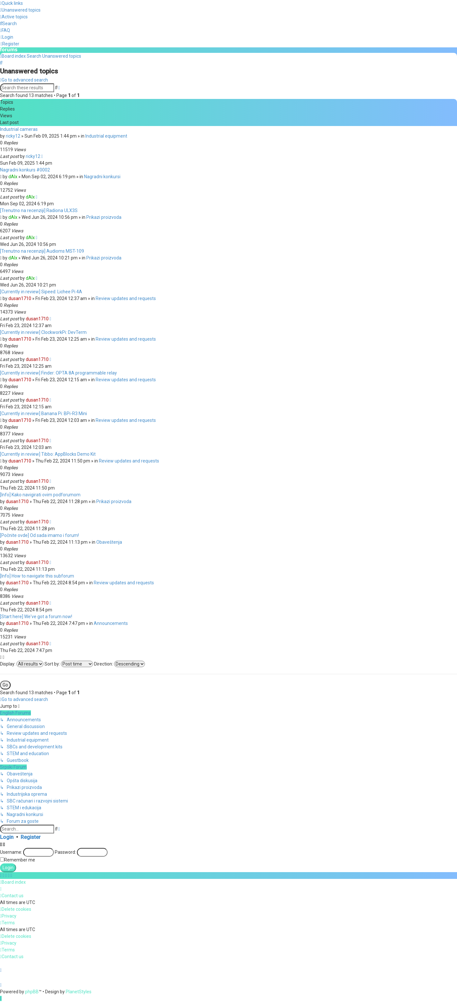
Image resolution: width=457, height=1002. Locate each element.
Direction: (119, 663)
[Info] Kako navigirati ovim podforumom (40, 494)
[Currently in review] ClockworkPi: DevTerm (43, 332)
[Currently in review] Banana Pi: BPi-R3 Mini (43, 413)
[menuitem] (20, 10)
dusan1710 (19, 298)
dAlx (12, 176)
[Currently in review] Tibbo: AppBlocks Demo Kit (48, 453)
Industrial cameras (19, 128)
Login (7, 837)
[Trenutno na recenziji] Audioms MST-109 (42, 250)
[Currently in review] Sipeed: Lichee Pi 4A (41, 291)
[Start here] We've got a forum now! (36, 616)
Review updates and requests (126, 298)
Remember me (19, 859)
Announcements (111, 623)
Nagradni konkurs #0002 (25, 169)
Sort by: (68, 663)
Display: (21, 663)
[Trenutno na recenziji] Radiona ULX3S (39, 210)
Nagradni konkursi (102, 176)
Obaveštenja (109, 541)
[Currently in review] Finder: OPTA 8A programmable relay (58, 372)
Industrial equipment (106, 135)
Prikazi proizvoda (103, 216)
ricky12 (13, 135)
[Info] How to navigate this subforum (37, 575)
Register (31, 837)
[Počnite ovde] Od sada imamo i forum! (39, 535)
